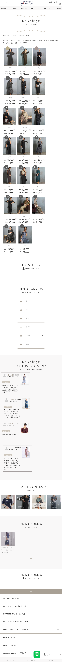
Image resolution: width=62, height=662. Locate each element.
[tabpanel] (31, 543)
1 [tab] (31, 558)
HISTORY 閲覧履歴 (9, 645)
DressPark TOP (7, 35)
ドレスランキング (35, 8)
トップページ (4, 8)
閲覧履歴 (59, 8)
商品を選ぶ (24, 8)
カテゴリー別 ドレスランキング (21, 35)
